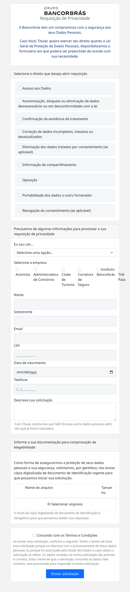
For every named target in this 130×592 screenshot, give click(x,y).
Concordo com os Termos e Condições (67, 535)
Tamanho (106, 490)
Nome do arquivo (39, 487)
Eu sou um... (24, 244)
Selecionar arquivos (65, 504)
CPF (17, 345)
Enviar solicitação (65, 573)
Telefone (21, 379)
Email (18, 328)
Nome (19, 294)
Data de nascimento (30, 362)
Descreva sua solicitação (33, 400)
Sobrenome (23, 311)
